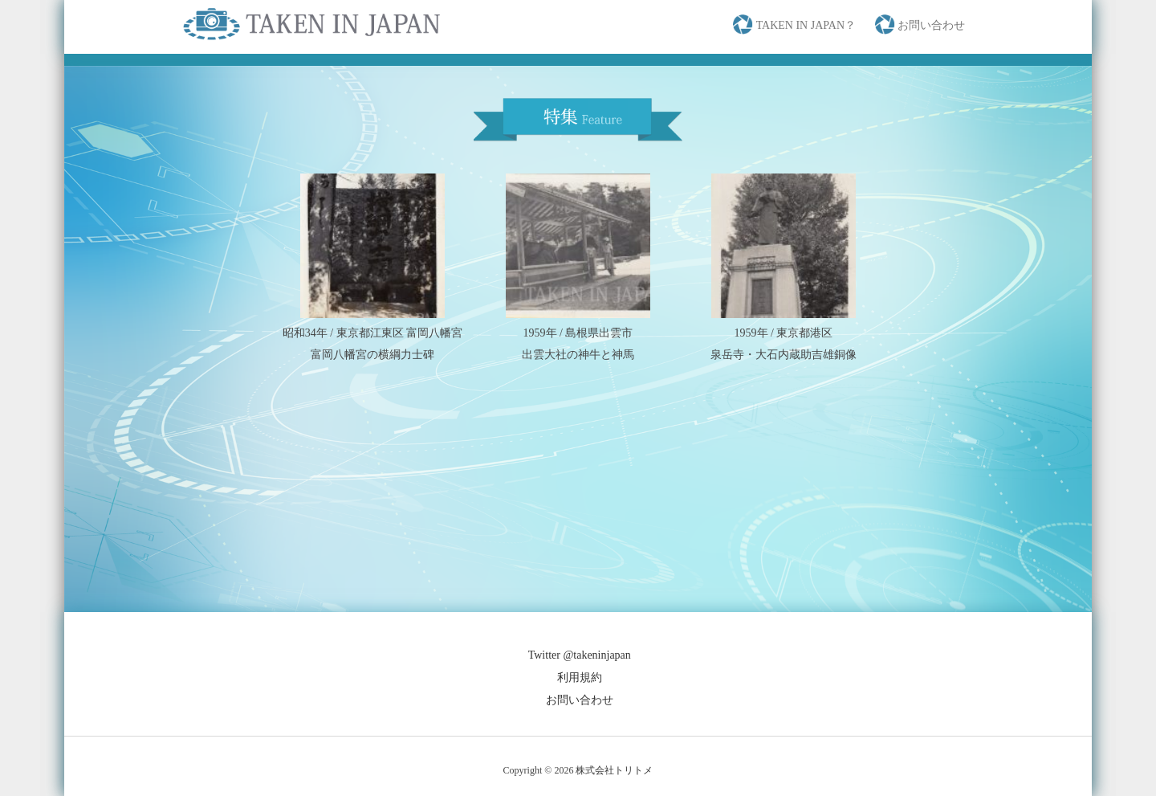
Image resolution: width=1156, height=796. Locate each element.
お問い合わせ (579, 700)
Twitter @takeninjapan (579, 655)
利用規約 (579, 677)
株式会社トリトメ (614, 770)
